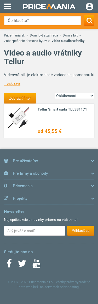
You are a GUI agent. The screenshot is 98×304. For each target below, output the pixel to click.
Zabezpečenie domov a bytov (25, 41)
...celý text (12, 84)
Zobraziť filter (20, 98)
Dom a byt (70, 35)
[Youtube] (36, 265)
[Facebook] (9, 265)
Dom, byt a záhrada (44, 35)
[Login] (89, 7)
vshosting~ (72, 287)
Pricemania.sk (14, 35)
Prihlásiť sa (81, 230)
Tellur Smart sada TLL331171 (62, 109)
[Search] (89, 20)
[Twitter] (22, 265)
